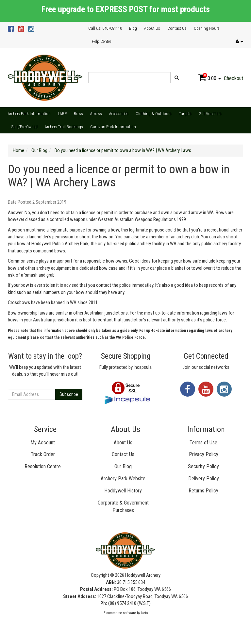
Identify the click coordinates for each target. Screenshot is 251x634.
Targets (185, 113)
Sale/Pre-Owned (24, 126)
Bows (78, 113)
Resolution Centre (43, 466)
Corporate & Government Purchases (123, 506)
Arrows (96, 113)
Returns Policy (203, 491)
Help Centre (101, 41)
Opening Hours (207, 28)
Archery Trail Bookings (64, 126)
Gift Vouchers (210, 113)
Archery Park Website (123, 478)
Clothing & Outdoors (154, 113)
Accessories (118, 113)
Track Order (43, 454)
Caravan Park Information (113, 126)
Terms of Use (203, 442)
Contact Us (177, 28)
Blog (133, 28)
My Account (42, 442)
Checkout (233, 78)
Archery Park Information (29, 113)
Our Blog (123, 466)
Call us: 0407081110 (105, 28)
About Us (152, 28)
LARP (62, 113)
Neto (144, 613)
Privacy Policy (203, 454)
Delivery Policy (203, 478)
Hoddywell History (123, 491)
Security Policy (203, 466)
